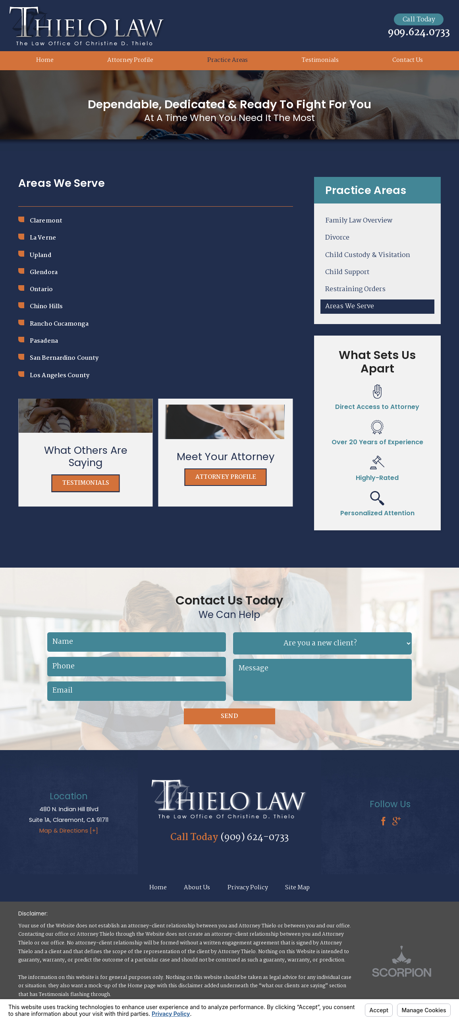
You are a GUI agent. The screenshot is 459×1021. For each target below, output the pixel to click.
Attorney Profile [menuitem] (130, 60)
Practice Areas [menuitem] (227, 60)
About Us (197, 887)
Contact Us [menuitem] (407, 60)
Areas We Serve (349, 306)
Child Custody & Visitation (367, 255)
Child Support (347, 272)
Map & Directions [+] (68, 831)
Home (158, 887)
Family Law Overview (358, 220)
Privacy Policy (248, 887)
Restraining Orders (355, 289)
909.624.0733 (419, 33)
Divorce (337, 237)
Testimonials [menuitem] (320, 60)
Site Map (297, 887)
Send (229, 716)
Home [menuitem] (44, 60)
